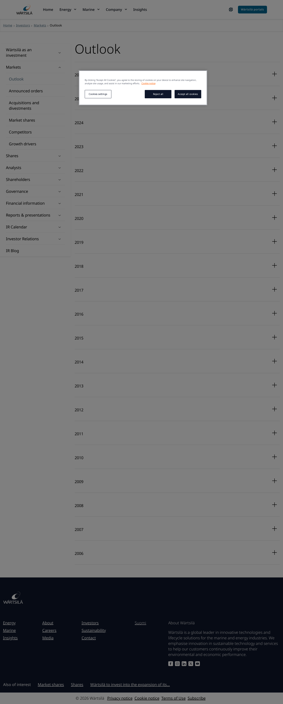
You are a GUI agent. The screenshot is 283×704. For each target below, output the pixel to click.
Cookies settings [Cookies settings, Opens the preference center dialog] (98, 94)
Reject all (158, 94)
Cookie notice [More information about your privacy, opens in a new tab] (148, 83)
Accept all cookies (188, 94)
